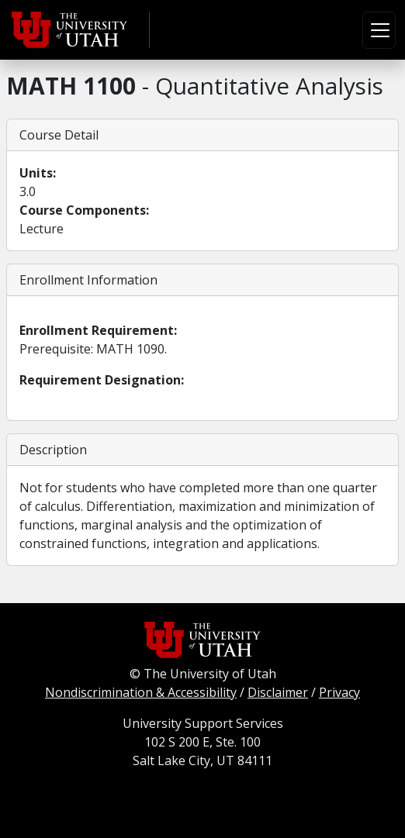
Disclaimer (278, 692)
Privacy (339, 692)
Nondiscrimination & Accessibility (141, 692)
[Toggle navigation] (379, 30)
